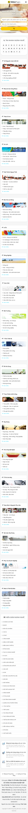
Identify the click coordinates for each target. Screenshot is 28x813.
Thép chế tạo (6, 133)
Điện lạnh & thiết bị (8, 645)
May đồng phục (7, 517)
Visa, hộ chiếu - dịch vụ (9, 161)
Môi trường (7, 311)
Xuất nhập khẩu (7, 733)
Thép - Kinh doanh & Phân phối (11, 128)
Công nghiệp (6, 638)
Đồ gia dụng (7, 366)
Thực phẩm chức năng (9, 351)
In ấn (5, 227)
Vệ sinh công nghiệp (8, 328)
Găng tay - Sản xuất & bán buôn (11, 212)
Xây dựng (6, 422)
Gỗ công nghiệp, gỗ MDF (9, 78)
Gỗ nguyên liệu (7, 70)
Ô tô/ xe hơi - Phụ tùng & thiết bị (11, 487)
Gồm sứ (5, 466)
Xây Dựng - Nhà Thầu (8, 431)
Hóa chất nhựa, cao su (9, 300)
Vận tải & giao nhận (8, 659)
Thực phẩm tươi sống (9, 408)
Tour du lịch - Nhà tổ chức (10, 156)
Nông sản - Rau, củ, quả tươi (10, 406)
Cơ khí (4, 635)
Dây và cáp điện (7, 600)
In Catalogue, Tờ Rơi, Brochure (11, 239)
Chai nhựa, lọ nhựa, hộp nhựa (11, 101)
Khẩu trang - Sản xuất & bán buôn (12, 214)
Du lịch (6, 144)
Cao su (5, 632)
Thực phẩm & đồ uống (10, 394)
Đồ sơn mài (6, 464)
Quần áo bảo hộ (7, 217)
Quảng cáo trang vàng (16, 752)
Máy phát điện (7, 605)
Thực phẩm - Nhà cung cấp (10, 404)
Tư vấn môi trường (8, 323)
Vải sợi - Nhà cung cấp (9, 522)
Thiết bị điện (6, 598)
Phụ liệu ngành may (8, 519)
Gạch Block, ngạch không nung (11, 545)
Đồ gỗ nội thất (7, 75)
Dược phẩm (6, 348)
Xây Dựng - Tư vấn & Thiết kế (10, 434)
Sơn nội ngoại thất (8, 550)
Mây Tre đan (6, 462)
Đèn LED (5, 184)
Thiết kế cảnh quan (8, 186)
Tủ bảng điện (6, 603)
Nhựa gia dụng (7, 383)
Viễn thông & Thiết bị (8, 726)
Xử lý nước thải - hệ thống (10, 325)
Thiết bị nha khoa (7, 355)
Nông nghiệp (7, 255)
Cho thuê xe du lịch (8, 159)
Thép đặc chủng (7, 131)
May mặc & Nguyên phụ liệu (12, 505)
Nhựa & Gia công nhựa (10, 89)
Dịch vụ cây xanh (7, 189)
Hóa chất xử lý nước (8, 297)
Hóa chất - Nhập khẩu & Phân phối (12, 293)
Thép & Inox (7, 116)
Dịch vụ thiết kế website (15, 761)
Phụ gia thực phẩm (8, 411)
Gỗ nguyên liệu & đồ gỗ (11, 61)
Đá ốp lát (5, 547)
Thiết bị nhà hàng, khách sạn (10, 378)
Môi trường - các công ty (9, 320)
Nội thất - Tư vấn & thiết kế (10, 182)
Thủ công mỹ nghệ (9, 449)
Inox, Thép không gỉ (8, 126)
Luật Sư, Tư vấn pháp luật (9, 570)
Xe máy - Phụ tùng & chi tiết (10, 489)
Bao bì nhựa (6, 103)
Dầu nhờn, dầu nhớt (8, 494)
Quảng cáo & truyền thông (10, 702)
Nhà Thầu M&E (7, 439)
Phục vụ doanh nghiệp (10, 560)
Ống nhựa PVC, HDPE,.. (9, 105)
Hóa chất (6, 283)
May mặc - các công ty (9, 515)
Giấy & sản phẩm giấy (8, 662)
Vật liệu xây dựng (9, 533)
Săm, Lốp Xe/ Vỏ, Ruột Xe (9, 492)
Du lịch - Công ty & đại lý (9, 154)
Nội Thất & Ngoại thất (10, 172)
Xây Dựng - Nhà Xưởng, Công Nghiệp (13, 436)
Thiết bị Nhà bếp (7, 376)
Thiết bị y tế (6, 353)
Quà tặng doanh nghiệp (9, 699)
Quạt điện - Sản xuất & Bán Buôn (11, 381)
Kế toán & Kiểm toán (8, 573)
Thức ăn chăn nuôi (8, 270)
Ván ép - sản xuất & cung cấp (11, 73)
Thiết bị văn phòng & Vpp (9, 719)
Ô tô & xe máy (8, 477)
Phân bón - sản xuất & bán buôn (11, 272)
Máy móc (5, 679)
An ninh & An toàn (8, 621)
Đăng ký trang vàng (16, 743)
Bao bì (4, 625)
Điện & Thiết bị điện (9, 588)
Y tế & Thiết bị (8, 338)
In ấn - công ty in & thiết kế (10, 237)
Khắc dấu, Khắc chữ (8, 577)
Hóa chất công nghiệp (9, 295)
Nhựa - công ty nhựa (8, 98)
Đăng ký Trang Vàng (9, 774)
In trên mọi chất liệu (8, 244)
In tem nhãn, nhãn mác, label (10, 242)
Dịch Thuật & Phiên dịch (9, 575)
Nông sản (5, 265)
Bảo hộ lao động (9, 200)
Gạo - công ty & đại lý (8, 267)
